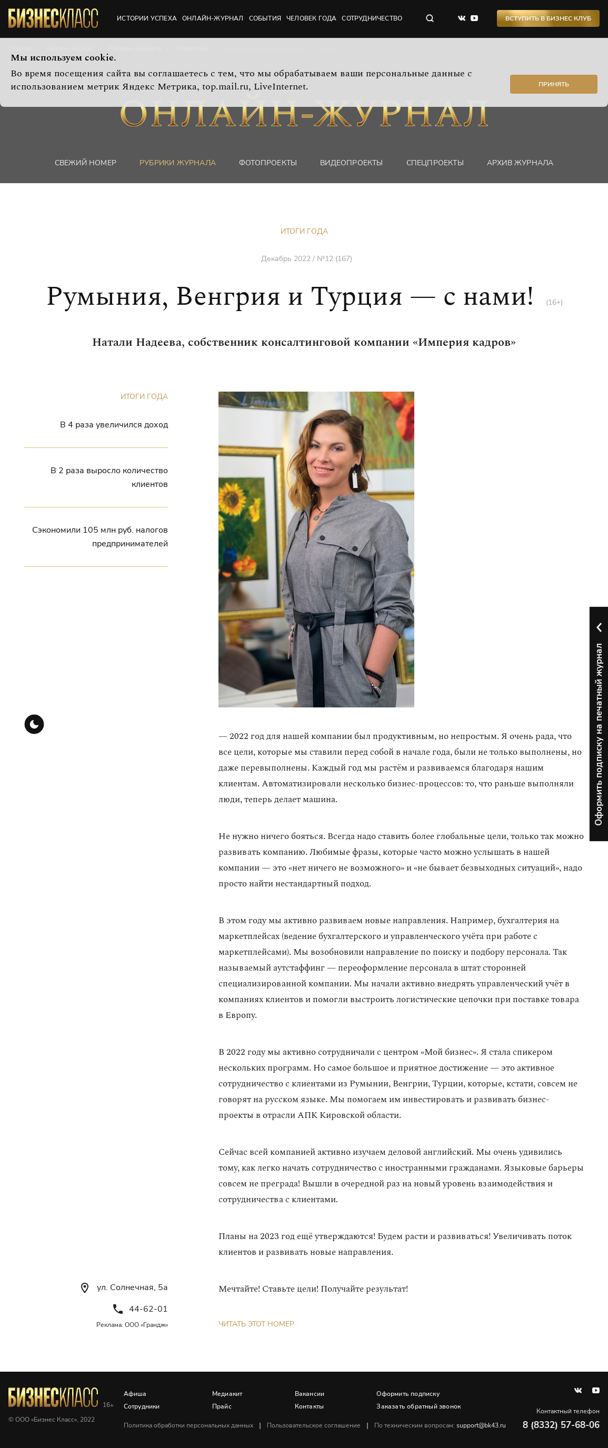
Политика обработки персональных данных (188, 1425)
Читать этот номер (256, 1324)
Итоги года (304, 231)
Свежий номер (85, 163)
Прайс (222, 1406)
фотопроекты (268, 163)
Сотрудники (142, 1406)
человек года (311, 18)
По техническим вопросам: (440, 1425)
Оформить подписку (407, 1394)
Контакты (309, 1406)
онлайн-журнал (213, 18)
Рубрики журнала (177, 163)
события (265, 18)
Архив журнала (520, 163)
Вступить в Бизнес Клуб (548, 18)
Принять (554, 84)
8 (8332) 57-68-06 (561, 1425)
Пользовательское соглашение (314, 1425)
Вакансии (310, 1394)
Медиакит (227, 1394)
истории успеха (147, 18)
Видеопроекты (351, 163)
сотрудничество (372, 18)
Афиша (135, 1394)
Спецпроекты (435, 163)
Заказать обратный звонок (418, 1406)
